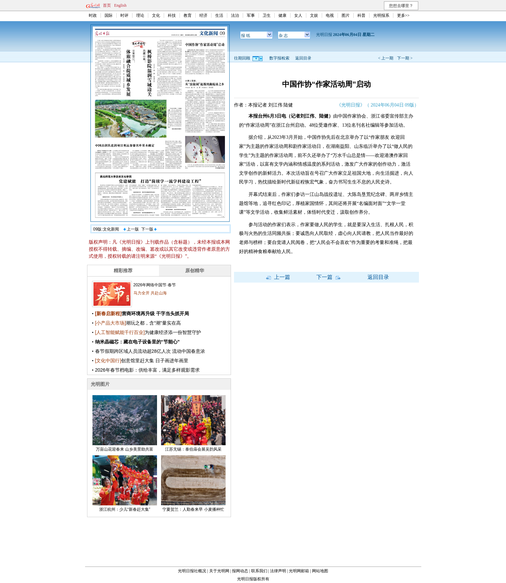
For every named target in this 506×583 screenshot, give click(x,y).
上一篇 (278, 277)
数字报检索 (279, 58)
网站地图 (320, 571)
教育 (188, 15)
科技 (172, 15)
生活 (219, 15)
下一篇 (328, 277)
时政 (93, 15)
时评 (124, 15)
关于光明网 (219, 571)
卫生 (267, 15)
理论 (140, 15)
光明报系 (381, 15)
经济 (203, 15)
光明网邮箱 (299, 571)
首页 (107, 5)
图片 (346, 15)
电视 (330, 15)
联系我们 (259, 571)
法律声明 (278, 571)
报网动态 (240, 571)
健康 (282, 15)
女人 (298, 15)
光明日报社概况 (192, 571)
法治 (235, 15)
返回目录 (303, 58)
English (120, 5)
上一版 (131, 229)
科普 (361, 15)
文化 (156, 15)
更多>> (403, 15)
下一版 (149, 229)
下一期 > (405, 58)
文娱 (314, 15)
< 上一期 (385, 58)
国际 (109, 15)
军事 (251, 15)
